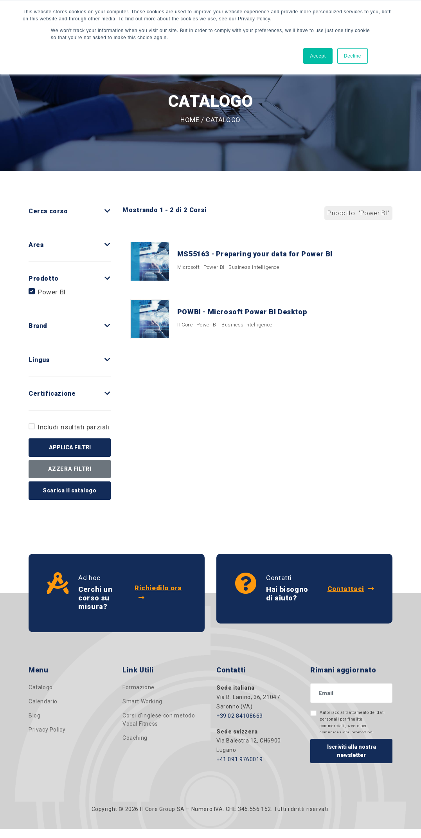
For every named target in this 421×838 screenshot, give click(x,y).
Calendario (43, 702)
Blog (34, 717)
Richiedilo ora (158, 593)
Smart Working (142, 702)
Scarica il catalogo (69, 490)
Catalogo (41, 688)
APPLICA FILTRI (70, 447)
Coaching (135, 739)
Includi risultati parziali (74, 427)
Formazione (138, 688)
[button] (107, 211)
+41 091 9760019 (239, 760)
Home (189, 120)
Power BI (52, 292)
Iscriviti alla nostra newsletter (351, 752)
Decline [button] (352, 56)
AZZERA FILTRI (70, 469)
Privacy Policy (47, 731)
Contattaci (350, 589)
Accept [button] (318, 56)
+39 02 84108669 (239, 717)
